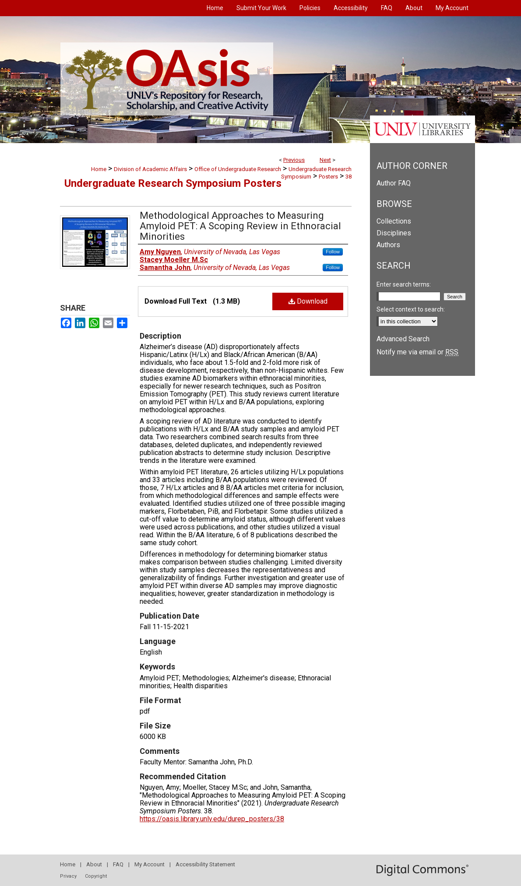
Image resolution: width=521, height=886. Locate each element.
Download (308, 301)
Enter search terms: (404, 284)
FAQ (118, 864)
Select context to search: (411, 309)
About (94, 864)
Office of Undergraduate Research (237, 169)
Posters (328, 176)
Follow (333, 251)
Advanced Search (403, 339)
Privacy (68, 876)
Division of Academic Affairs (150, 169)
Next (325, 160)
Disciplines (394, 233)
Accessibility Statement (205, 864)
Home (98, 169)
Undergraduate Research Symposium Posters (173, 183)
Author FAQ (394, 183)
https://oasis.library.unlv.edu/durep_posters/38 (212, 819)
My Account (149, 864)
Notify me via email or (417, 352)
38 (348, 176)
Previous (294, 160)
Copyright (96, 876)
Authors (388, 245)
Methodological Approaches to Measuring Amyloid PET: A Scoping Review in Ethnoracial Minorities (240, 226)
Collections (394, 221)
